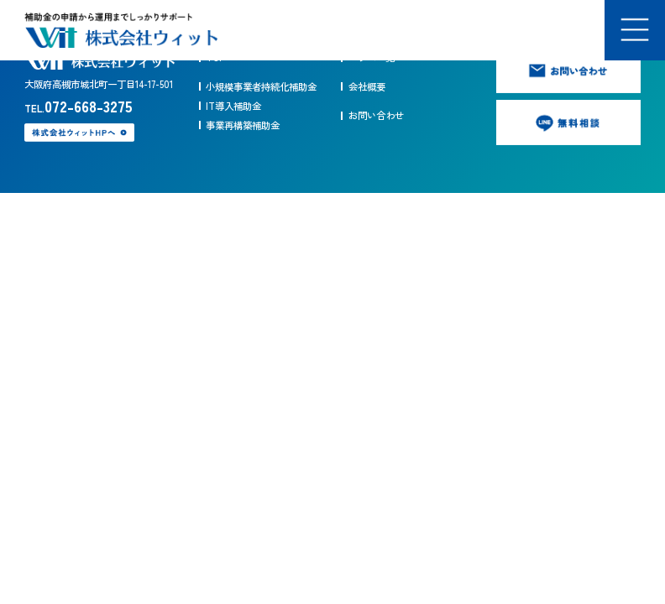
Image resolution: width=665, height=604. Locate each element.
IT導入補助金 (233, 105)
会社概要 (366, 86)
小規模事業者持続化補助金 (261, 86)
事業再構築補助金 (243, 125)
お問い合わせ (376, 115)
